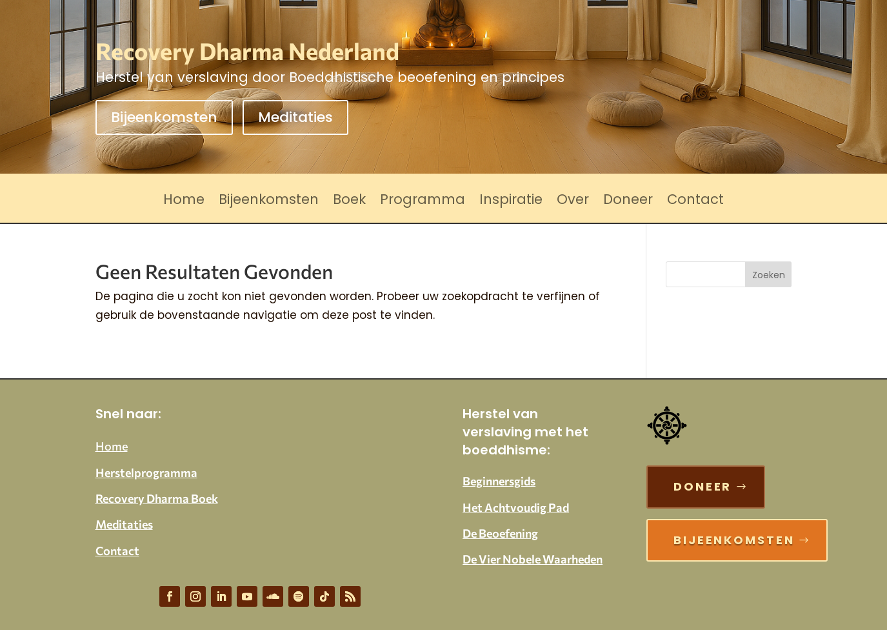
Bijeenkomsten (164, 117)
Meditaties (295, 117)
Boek (349, 201)
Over (573, 201)
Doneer (628, 201)
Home (183, 201)
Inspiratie (511, 201)
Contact (695, 201)
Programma (422, 201)
